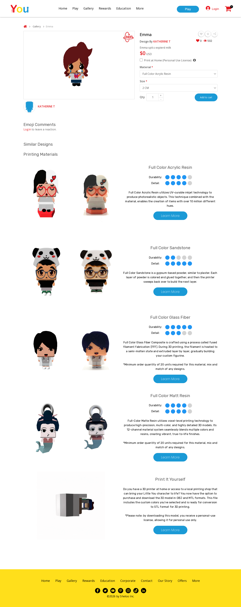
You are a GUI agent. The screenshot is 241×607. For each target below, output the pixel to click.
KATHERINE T (46, 106)
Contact (146, 581)
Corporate (127, 581)
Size (143, 81)
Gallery (91, 8)
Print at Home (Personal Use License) (170, 60)
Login (215, 8)
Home (66, 8)
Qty (142, 97)
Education (126, 8)
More (143, 8)
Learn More (170, 215)
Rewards (108, 8)
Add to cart (206, 97)
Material (146, 67)
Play (78, 8)
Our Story (165, 581)
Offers (182, 581)
